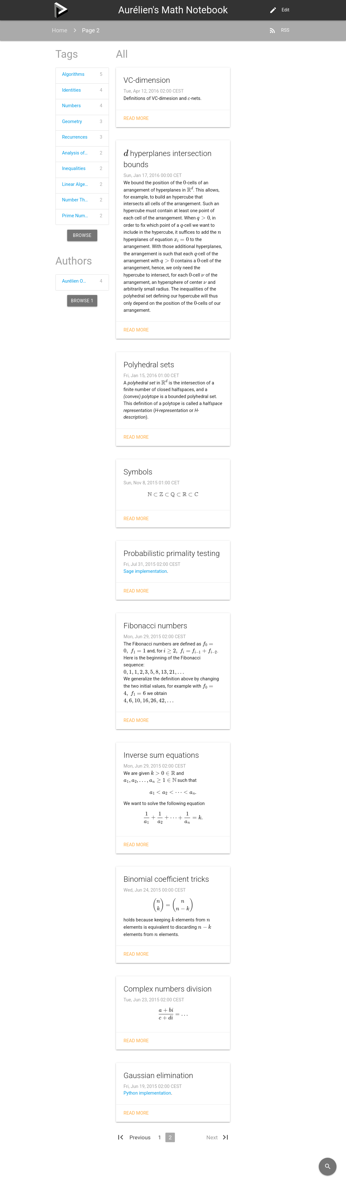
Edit (279, 10)
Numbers (71, 105)
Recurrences (74, 137)
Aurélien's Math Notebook (173, 10)
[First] (120, 1139)
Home (59, 30)
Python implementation (147, 1093)
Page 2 (90, 30)
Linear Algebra (77, 184)
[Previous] (140, 1137)
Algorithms (73, 74)
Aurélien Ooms (77, 281)
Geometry (72, 121)
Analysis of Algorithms (79, 153)
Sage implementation (145, 571)
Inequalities (74, 168)
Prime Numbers (78, 216)
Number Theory (78, 200)
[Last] (225, 1139)
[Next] (212, 1137)
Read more (136, 118)
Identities (71, 90)
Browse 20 (82, 237)
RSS (279, 30)
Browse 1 (82, 300)
